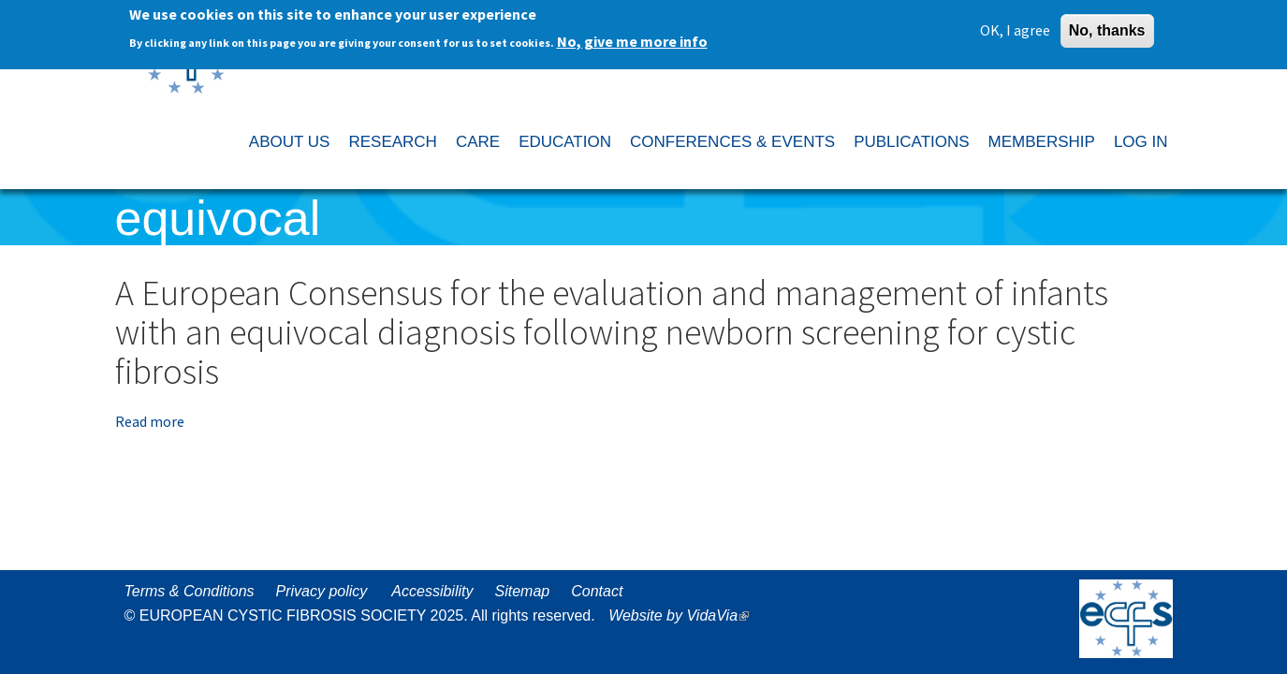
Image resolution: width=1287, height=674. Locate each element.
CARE (478, 142)
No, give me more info (632, 38)
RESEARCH (392, 142)
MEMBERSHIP (1041, 142)
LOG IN (1141, 142)
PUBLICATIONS (911, 142)
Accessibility (432, 591)
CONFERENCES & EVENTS (732, 142)
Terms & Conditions (189, 591)
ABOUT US (289, 142)
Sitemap (521, 591)
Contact (596, 591)
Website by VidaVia (683, 615)
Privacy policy (322, 591)
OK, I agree (1015, 27)
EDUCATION (565, 142)
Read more (149, 421)
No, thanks (1107, 28)
